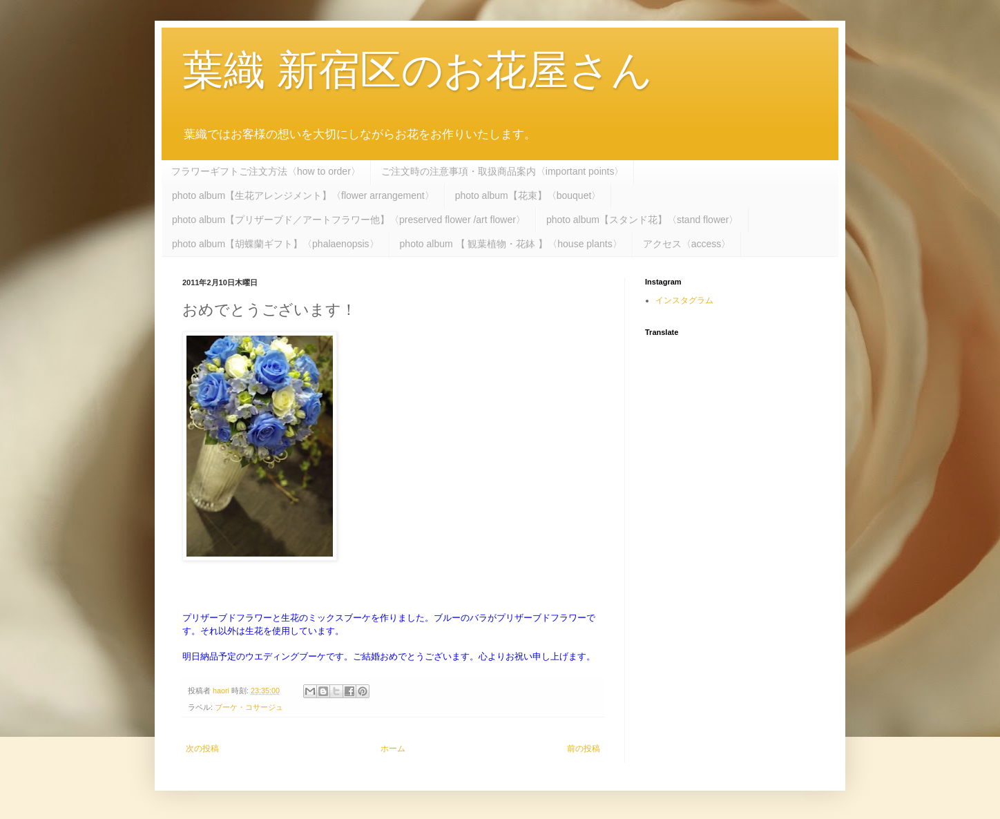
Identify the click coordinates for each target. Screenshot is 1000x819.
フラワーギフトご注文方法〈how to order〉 (265, 171)
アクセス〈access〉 (687, 243)
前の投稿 (583, 748)
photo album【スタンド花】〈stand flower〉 (642, 219)
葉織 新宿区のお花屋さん (417, 70)
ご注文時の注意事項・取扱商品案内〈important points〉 (502, 171)
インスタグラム (684, 300)
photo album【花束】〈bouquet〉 (528, 195)
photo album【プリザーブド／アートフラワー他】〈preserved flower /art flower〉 (349, 219)
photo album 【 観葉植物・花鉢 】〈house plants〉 (511, 243)
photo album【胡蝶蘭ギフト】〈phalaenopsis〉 (275, 243)
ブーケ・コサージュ (249, 707)
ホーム (393, 748)
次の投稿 (202, 748)
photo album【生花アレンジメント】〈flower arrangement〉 (303, 195)
